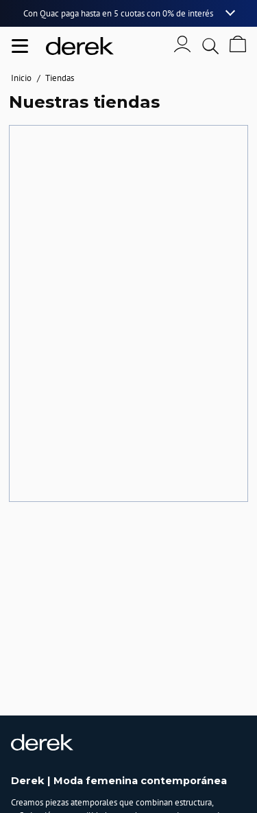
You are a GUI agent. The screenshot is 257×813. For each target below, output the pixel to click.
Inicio (21, 78)
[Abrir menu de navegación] (20, 46)
